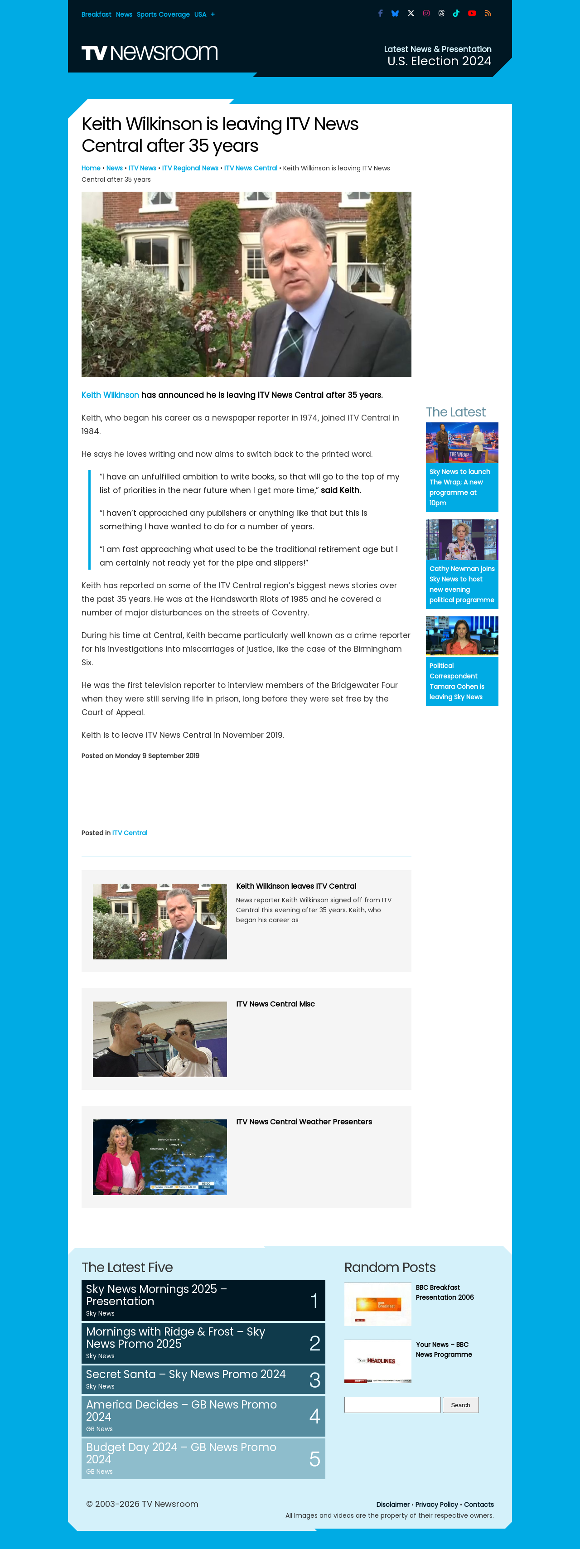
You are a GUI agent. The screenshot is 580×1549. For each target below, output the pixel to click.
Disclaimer (393, 1504)
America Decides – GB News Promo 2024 (181, 1410)
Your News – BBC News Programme (444, 1349)
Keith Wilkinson (110, 395)
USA (200, 14)
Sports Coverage (163, 14)
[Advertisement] (246, 792)
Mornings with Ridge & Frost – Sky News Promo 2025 (176, 1337)
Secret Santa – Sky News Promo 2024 (186, 1374)
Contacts (479, 1504)
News (124, 14)
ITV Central (129, 832)
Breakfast (96, 14)
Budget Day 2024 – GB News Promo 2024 (181, 1453)
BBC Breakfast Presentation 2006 (445, 1292)
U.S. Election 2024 (439, 61)
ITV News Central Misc (275, 1004)
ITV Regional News (190, 168)
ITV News (142, 168)
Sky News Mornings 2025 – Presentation (156, 1295)
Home (91, 168)
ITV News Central (250, 168)
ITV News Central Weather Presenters (304, 1122)
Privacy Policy (437, 1504)
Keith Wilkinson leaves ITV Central (296, 886)
